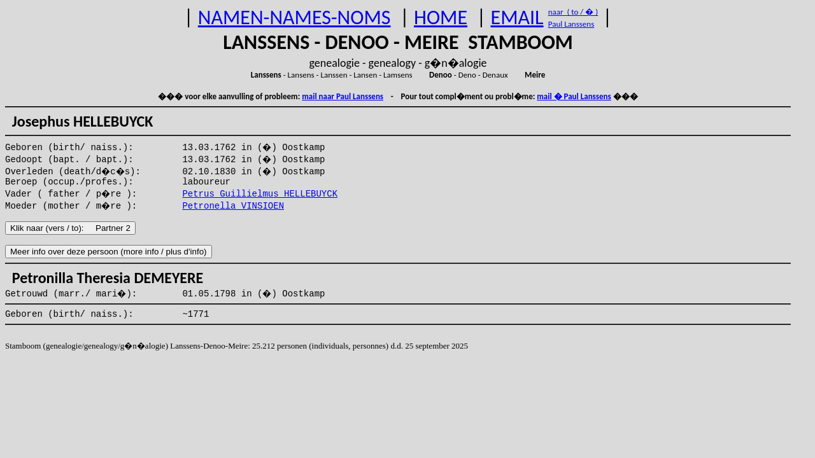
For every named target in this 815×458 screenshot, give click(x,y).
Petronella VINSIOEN (233, 206)
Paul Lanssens (571, 24)
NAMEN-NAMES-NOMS (294, 17)
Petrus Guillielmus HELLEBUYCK (259, 194)
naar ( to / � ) (573, 12)
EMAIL (517, 17)
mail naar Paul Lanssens (342, 96)
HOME (440, 17)
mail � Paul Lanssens (574, 96)
